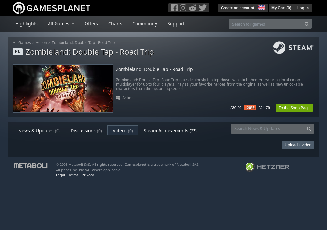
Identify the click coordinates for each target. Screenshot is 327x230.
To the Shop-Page (294, 108)
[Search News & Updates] (267, 129)
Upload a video (298, 145)
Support (176, 23)
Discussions (86, 130)
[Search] (307, 24)
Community (145, 23)
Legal (60, 174)
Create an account (237, 8)
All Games (22, 42)
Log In (303, 8)
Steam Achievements (170, 130)
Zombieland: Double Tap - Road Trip (83, 42)
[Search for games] (265, 24)
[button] (261, 7)
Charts (115, 23)
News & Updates (39, 130)
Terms (73, 174)
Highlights (26, 23)
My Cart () (281, 8)
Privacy (88, 174)
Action (41, 42)
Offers (91, 23)
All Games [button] (59, 23)
